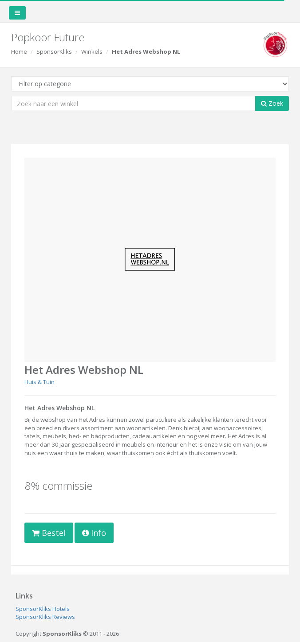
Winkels (92, 51)
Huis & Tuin (39, 382)
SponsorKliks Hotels (43, 609)
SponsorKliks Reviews (45, 617)
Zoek (272, 103)
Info (94, 532)
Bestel (49, 532)
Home (19, 51)
